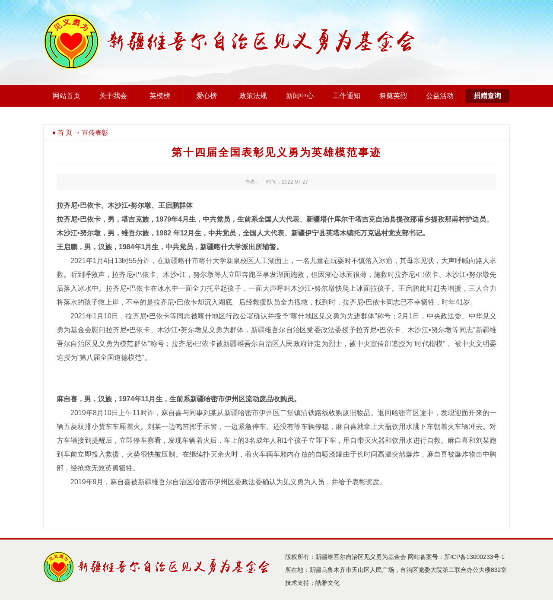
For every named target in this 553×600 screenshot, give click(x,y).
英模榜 (159, 95)
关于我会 (113, 95)
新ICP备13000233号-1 (474, 556)
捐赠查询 (487, 95)
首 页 (64, 132)
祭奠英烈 (393, 95)
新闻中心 (300, 95)
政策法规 (253, 95)
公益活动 (440, 95)
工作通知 (346, 95)
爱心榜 (206, 95)
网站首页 (66, 95)
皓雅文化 (327, 582)
